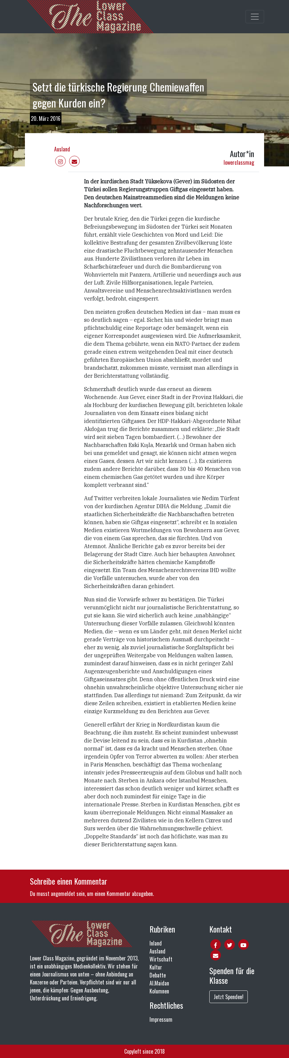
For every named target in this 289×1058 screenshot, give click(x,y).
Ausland (62, 149)
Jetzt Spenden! (228, 997)
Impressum (160, 1019)
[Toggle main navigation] (254, 16)
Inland (155, 943)
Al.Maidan (159, 983)
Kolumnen (159, 991)
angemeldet (63, 894)
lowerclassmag (239, 162)
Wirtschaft (160, 959)
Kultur (155, 967)
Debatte (157, 975)
